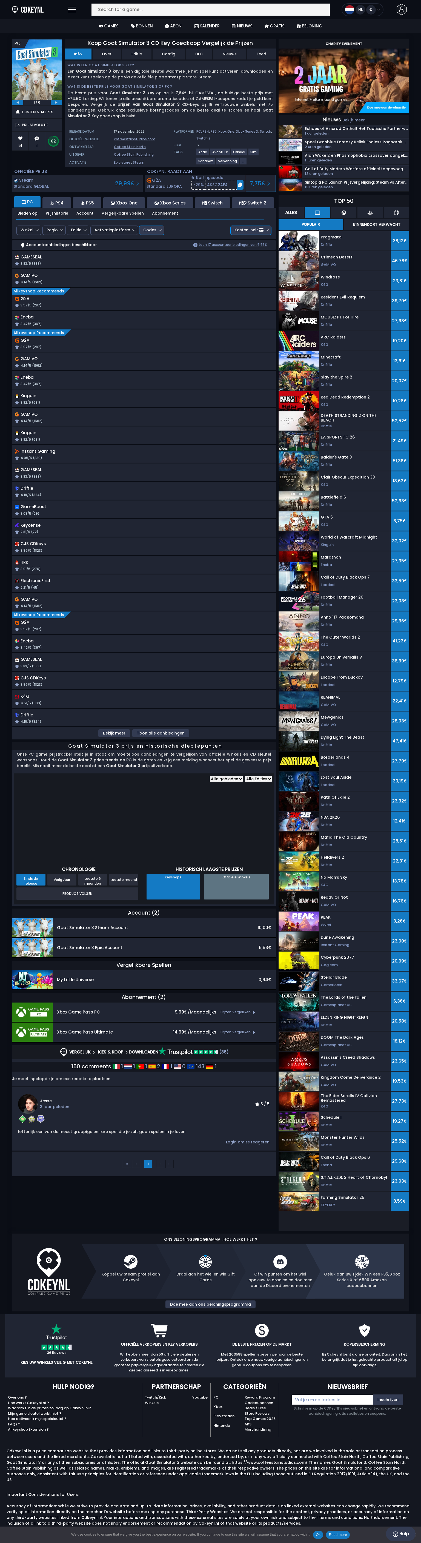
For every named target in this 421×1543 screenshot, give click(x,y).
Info (78, 54)
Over (106, 54)
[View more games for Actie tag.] (203, 154)
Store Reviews (257, 1413)
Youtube (200, 1397)
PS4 (206, 131)
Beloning (309, 26)
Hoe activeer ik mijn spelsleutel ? (37, 1418)
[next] (56, 102)
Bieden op (28, 213)
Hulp (401, 1534)
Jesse (46, 1121)
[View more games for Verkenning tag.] (227, 163)
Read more (338, 1535)
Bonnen (142, 26)
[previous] (17, 102)
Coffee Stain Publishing (134, 154)
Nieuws (242, 26)
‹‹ (127, 1184)
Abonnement (165, 213)
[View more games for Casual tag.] (239, 154)
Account (84, 213)
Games (109, 26)
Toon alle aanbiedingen (161, 753)
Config (168, 54)
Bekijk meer (114, 753)
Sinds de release (31, 901)
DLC (199, 54)
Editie (136, 54)
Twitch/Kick (155, 1397)
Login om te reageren (248, 1162)
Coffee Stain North (130, 146)
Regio (52, 230)
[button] (401, 9)
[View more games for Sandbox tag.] (205, 163)
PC (216, 1397)
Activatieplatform (112, 230)
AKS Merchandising (258, 1427)
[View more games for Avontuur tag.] (220, 154)
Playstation (223, 1416)
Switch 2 (203, 138)
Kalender (207, 26)
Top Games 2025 (260, 1418)
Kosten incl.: (249, 230)
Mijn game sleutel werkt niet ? (34, 1413)
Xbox (217, 1406)
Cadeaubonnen (259, 1402)
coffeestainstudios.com (134, 139)
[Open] (72, 10)
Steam (138, 162)
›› (169, 1184)
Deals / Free (255, 1408)
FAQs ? (14, 1424)
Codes (149, 230)
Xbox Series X (247, 131)
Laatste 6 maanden (92, 901)
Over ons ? (17, 1397)
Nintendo (221, 1425)
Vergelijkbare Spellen (123, 213)
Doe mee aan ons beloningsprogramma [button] (210, 1304)
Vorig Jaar (62, 900)
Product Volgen (77, 914)
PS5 (214, 131)
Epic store (122, 162)
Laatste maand (124, 900)
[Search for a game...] (210, 10)
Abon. (173, 26)
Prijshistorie (57, 213)
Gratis (275, 26)
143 (196, 1087)
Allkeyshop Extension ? (28, 1429)
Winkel (27, 230)
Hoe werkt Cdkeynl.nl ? (28, 1402)
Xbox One (226, 131)
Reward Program (260, 1397)
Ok (318, 1535)
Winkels (152, 1402)
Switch (265, 131)
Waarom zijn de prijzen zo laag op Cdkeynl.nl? (49, 1408)
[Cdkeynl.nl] (15, 9)
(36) (193, 1072)
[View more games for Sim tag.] (253, 154)
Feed (261, 54)
